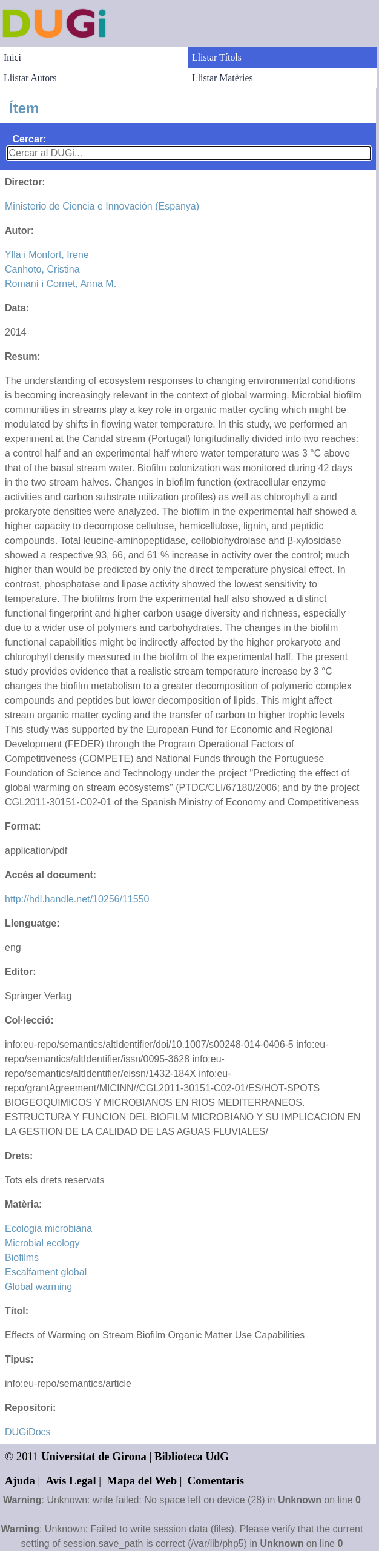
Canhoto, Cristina (42, 269)
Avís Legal (71, 1480)
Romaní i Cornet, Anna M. (60, 284)
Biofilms (22, 1257)
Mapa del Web (142, 1480)
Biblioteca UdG (191, 1456)
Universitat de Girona (94, 1456)
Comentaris (216, 1480)
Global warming (38, 1286)
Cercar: (29, 139)
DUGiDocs (28, 1432)
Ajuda (20, 1480)
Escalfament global (46, 1272)
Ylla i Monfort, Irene (47, 255)
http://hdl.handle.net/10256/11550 (77, 899)
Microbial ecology (42, 1243)
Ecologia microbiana (48, 1228)
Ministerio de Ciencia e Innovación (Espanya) (102, 206)
